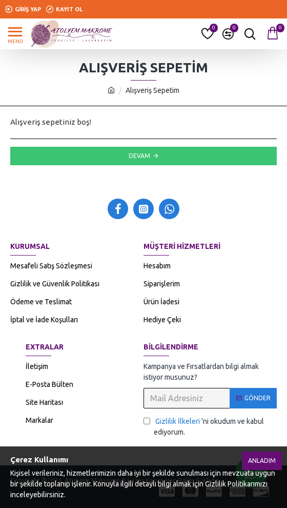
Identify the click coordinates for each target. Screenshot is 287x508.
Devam (139, 155)
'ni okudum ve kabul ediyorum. (204, 426)
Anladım (262, 460)
